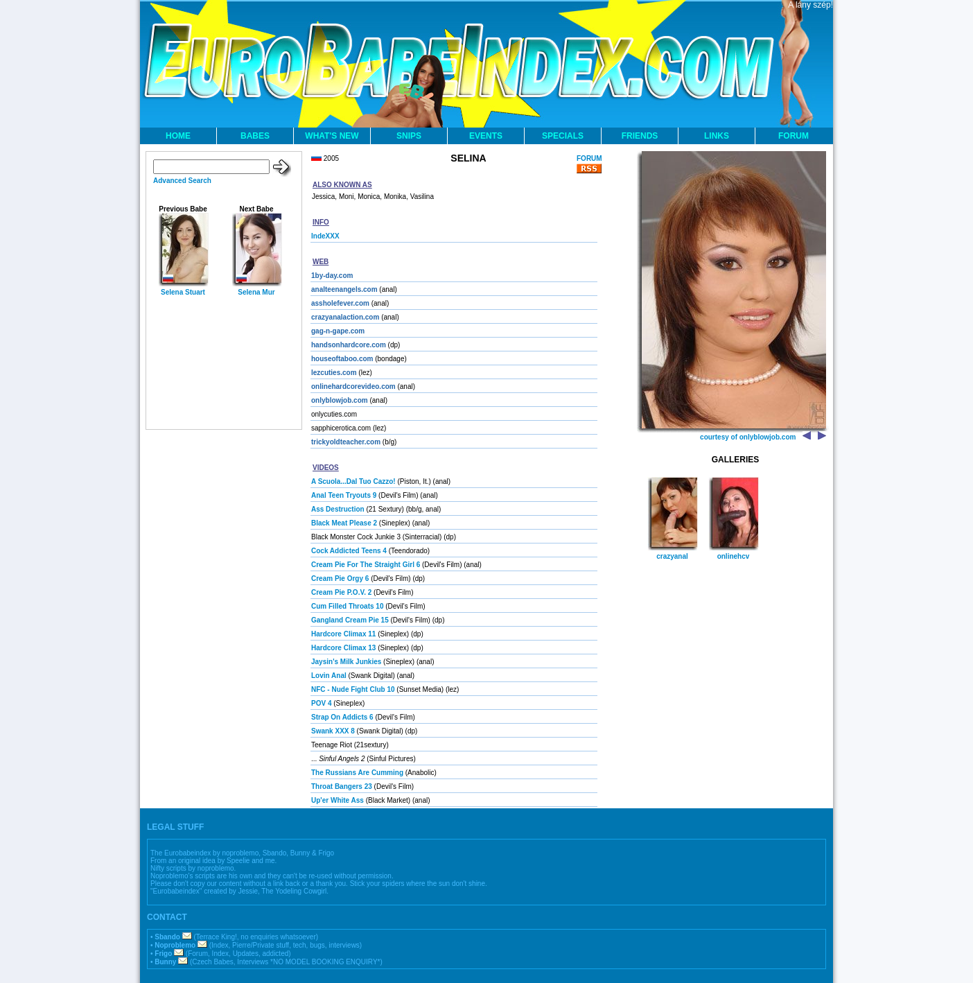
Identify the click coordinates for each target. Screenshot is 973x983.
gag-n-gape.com (338, 331)
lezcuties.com (334, 372)
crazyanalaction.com (345, 317)
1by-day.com (332, 275)
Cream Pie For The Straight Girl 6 (365, 564)
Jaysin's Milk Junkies (346, 662)
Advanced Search (182, 180)
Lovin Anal (329, 675)
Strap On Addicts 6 (342, 717)
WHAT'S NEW (331, 136)
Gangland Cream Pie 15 (350, 620)
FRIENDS (640, 136)
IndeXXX (325, 236)
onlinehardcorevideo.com (353, 386)
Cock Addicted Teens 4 (349, 551)
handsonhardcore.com (348, 345)
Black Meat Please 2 (344, 523)
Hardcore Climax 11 (343, 634)
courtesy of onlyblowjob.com (748, 437)
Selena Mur (256, 292)
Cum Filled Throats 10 (347, 606)
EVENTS (485, 136)
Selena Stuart (183, 292)
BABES (255, 136)
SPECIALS (563, 136)
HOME (178, 136)
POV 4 (321, 703)
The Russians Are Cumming (357, 772)
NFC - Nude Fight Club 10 (353, 689)
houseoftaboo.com (342, 359)
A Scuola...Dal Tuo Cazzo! (353, 481)
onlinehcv (733, 556)
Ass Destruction (338, 509)
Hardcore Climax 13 (343, 648)
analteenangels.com (344, 289)
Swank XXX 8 (333, 731)
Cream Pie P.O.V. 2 (341, 592)
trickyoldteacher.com (345, 442)
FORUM (793, 136)
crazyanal (672, 556)
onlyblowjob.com (339, 400)
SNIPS (408, 136)
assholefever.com (340, 303)
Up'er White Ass (337, 800)
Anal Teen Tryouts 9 (343, 495)
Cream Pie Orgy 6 (340, 578)
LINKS (716, 136)
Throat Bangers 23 (341, 786)
